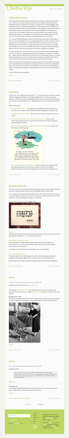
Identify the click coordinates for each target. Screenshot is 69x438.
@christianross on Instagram (36, 427)
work (55, 9)
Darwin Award (37, 292)
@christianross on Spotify (34, 427)
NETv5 (18, 80)
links (18, 174)
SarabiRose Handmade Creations (20, 114)
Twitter (50, 422)
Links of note (14, 92)
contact (60, 9)
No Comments (57, 80)
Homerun (23, 398)
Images (18, 349)
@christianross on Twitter (34, 425)
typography (20, 266)
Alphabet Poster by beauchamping (18, 201)
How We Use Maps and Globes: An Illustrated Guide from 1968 (28, 126)
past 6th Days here (32, 285)
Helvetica (18, 398)
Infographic (27, 398)
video (21, 80)
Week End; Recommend (18, 18)
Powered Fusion (13, 420)
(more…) (11, 75)
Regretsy (11, 232)
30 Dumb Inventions (23, 290)
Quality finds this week (17, 186)
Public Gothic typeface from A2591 (18, 241)
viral (20, 174)
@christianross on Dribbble (36, 425)
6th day (12, 277)
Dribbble (45, 424)
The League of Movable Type (17, 254)
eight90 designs (49, 418)
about (51, 9)
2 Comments (57, 350)
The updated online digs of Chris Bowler (22, 165)
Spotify (53, 426)
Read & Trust (16, 423)
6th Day (10, 80)
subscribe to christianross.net (34, 429)
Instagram (56, 427)
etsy (14, 266)
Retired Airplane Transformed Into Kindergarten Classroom (28, 119)
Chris (10, 39)
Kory (12, 381)
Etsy (34, 201)
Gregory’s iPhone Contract (18, 108)
